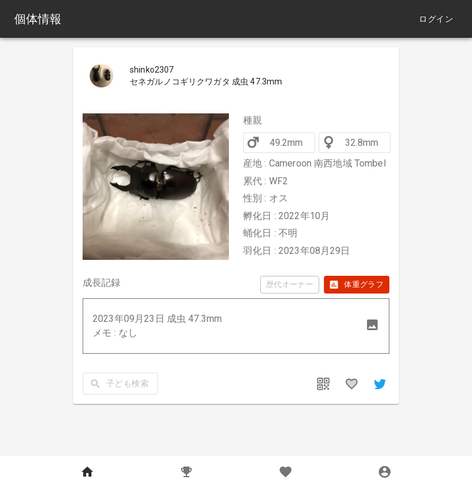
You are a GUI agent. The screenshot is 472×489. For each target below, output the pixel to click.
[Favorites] (285, 472)
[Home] (87, 472)
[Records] (186, 472)
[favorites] (351, 384)
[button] (236, 326)
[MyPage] (384, 472)
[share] (380, 384)
